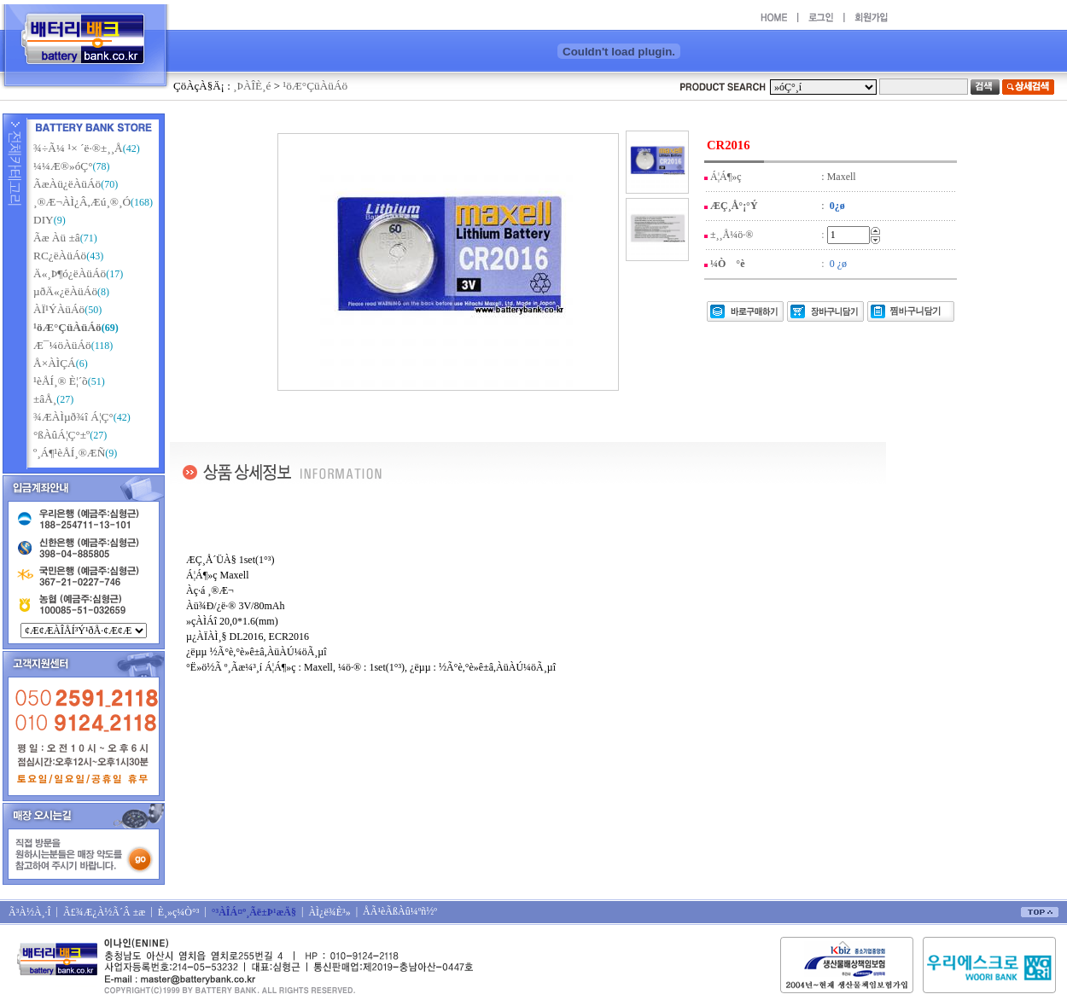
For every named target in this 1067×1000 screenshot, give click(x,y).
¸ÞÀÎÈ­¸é (252, 85)
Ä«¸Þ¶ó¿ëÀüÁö (69, 273)
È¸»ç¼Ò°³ (179, 912)
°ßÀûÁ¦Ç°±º (61, 434)
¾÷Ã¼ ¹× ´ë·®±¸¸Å (78, 148)
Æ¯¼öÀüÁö (62, 345)
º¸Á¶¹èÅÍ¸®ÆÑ (69, 452)
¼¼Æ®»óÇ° (63, 166)
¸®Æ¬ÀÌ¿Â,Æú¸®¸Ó (82, 201)
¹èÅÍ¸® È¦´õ (60, 381)
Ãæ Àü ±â (56, 237)
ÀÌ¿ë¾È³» (329, 912)
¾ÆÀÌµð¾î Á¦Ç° (73, 416)
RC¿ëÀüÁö (59, 255)
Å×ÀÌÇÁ (54, 363)
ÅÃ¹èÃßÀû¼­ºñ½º (400, 911)
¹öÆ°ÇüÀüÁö (315, 85)
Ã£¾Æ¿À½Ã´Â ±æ (104, 912)
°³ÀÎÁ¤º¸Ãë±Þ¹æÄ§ (254, 912)
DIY (43, 219)
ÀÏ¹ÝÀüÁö (59, 309)
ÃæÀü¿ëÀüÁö (67, 183)
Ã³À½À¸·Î (30, 912)
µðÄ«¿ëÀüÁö (65, 291)
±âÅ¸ (44, 398)
